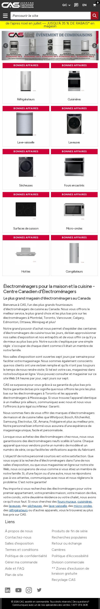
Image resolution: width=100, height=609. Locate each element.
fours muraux (66, 501)
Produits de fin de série (70, 531)
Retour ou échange (67, 543)
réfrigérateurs (18, 510)
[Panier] (95, 5)
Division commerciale (68, 562)
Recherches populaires (69, 537)
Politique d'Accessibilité (70, 556)
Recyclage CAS (63, 580)
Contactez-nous (18, 537)
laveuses (15, 506)
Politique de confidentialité (26, 556)
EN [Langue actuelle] (84, 5)
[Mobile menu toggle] (5, 15)
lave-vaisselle (58, 506)
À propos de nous (19, 531)
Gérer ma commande (21, 562)
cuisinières (84, 501)
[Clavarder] (75, 5)
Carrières (59, 550)
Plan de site (14, 575)
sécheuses (35, 506)
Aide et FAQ (14, 568)
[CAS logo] (30, 5)
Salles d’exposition (19, 543)
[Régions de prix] (66, 5)
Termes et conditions (21, 550)
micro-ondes (83, 506)
